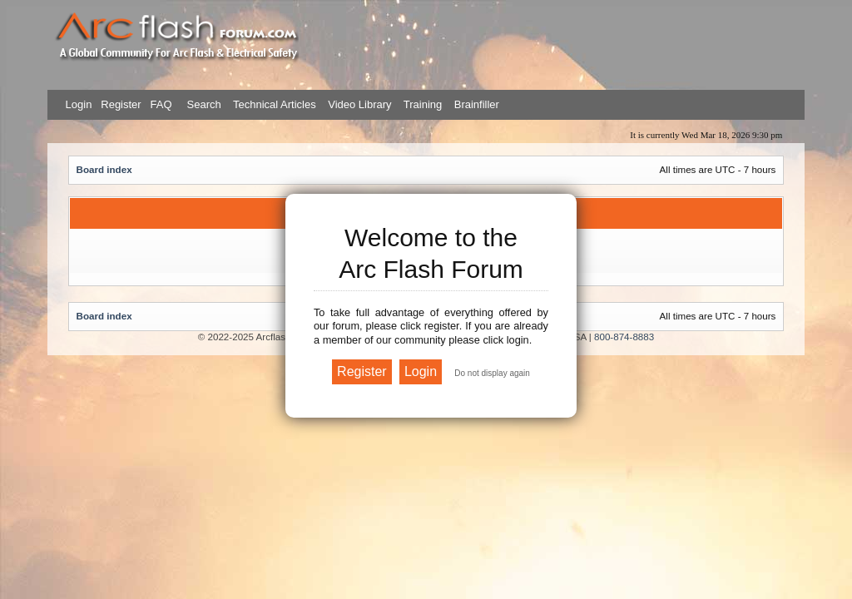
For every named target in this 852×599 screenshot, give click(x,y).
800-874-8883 (624, 336)
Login (79, 104)
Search (202, 104)
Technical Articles (274, 104)
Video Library (359, 104)
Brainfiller (476, 104)
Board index (104, 169)
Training (423, 104)
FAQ (159, 104)
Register (119, 104)
